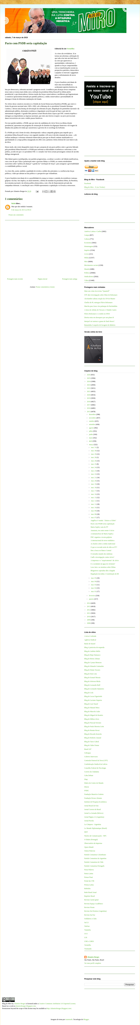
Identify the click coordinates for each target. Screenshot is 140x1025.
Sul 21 (86, 922)
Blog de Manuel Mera (91, 708)
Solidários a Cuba (90, 919)
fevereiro (92, 596)
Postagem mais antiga (69, 279)
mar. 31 (94, 447)
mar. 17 (94, 491)
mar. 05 (94, 578)
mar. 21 (94, 478)
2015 (89, 412)
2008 (89, 623)
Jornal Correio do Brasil (92, 809)
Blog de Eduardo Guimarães (94, 666)
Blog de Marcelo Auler (92, 712)
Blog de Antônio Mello (92, 651)
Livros (86, 254)
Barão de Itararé (89, 644)
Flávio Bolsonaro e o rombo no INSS (97, 314)
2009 (89, 620)
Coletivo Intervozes (91, 757)
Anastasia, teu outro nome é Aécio (102, 530)
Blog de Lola (88, 693)
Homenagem (88, 246)
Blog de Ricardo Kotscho (93, 734)
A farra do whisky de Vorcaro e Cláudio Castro (100, 310)
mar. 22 (94, 474)
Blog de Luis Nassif (91, 704)
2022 (89, 388)
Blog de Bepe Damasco (92, 655)
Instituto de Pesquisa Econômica (95, 802)
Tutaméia (87, 930)
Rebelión (87, 889)
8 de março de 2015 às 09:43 (21, 210)
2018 (89, 402)
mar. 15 (94, 498)
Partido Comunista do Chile (93, 862)
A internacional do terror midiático (102, 540)
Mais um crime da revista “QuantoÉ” (97, 291)
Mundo (86, 269)
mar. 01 (94, 591)
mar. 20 (94, 481)
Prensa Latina (89, 885)
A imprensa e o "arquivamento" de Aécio (105, 560)
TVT (86, 934)
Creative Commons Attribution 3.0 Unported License (57, 1004)
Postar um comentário (16, 215)
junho (91, 434)
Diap (86, 779)
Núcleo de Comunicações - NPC (95, 836)
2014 (89, 603)
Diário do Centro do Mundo (93, 783)
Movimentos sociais (91, 265)
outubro (92, 421)
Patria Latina (88, 874)
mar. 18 (94, 488)
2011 (89, 613)
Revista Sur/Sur (89, 915)
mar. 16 (94, 494)
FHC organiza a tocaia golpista (101, 537)
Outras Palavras (89, 851)
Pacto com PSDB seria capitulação (102, 524)
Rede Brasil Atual (90, 892)
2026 (89, 375)
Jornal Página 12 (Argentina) (94, 817)
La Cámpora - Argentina (92, 824)
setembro (92, 424)
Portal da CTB (89, 881)
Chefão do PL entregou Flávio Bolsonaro (98, 303)
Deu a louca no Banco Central (101, 550)
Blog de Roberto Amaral (92, 738)
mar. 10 (94, 508)
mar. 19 (94, 484)
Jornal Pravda (89, 821)
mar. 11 (94, 504)
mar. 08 (94, 514)
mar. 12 (94, 501)
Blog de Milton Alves (91, 719)
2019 (89, 398)
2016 (89, 408)
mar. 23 (94, 471)
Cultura (86, 239)
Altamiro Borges (93, 957)
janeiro (91, 599)
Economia (87, 243)
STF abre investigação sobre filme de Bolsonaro (100, 295)
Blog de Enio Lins (90, 674)
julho (91, 431)
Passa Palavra (89, 870)
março (91, 445)
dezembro (92, 414)
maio (91, 438)
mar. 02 (94, 588)
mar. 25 (94, 464)
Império (87, 250)
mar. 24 (94, 467)
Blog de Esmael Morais (92, 678)
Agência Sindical (90, 640)
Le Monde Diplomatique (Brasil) (95, 828)
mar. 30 (94, 451)
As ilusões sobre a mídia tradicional (103, 544)
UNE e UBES (89, 941)
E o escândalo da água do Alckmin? (103, 564)
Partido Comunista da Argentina (95, 858)
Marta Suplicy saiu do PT (99, 527)
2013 (89, 606)
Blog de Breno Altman (92, 659)
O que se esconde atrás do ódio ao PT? (104, 547)
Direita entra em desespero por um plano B (99, 317)
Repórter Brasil (89, 896)
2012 (89, 610)
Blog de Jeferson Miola (92, 681)
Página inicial (42, 279)
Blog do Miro (6, 1004)
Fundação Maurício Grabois (94, 794)
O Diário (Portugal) (91, 840)
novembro (92, 418)
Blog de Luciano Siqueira (93, 700)
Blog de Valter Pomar (91, 745)
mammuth (68, 1019)
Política (87, 273)
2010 (89, 617)
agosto (91, 428)
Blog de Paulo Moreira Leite (94, 726)
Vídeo (86, 280)
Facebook (87, 183)
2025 (89, 378)
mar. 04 (94, 581)
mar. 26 (94, 461)
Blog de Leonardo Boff (92, 685)
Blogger (86, 1019)
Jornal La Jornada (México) (93, 813)
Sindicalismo (88, 277)
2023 (89, 385)
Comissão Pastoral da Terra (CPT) (96, 760)
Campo (86, 235)
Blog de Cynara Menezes (93, 663)
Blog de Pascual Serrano (92, 723)
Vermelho (70, 49)
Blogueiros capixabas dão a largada (103, 571)
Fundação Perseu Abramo (93, 798)
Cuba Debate (88, 775)
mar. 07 (94, 517)
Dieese (86, 787)
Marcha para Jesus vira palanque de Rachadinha (100, 306)
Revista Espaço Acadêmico (93, 904)
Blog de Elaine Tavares (92, 670)
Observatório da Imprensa (93, 843)
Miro (86, 262)
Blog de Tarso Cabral (91, 742)
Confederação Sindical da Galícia (95, 764)
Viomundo (88, 949)
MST (86, 832)
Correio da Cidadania (91, 772)
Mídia (86, 258)
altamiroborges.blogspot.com (26, 1006)
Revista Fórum (89, 907)
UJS (85, 937)
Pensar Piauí (88, 877)
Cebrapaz (87, 753)
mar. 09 (94, 511)
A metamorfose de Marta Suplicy (102, 534)
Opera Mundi (88, 847)
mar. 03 (94, 585)
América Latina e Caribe (92, 231)
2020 (89, 395)
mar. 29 (94, 454)
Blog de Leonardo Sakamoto (94, 689)
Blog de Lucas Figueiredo (93, 696)
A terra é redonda (90, 636)
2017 (89, 405)
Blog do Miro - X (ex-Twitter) (94, 187)
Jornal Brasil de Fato (91, 806)
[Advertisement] (42, 248)
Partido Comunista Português (94, 866)
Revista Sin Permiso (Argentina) (95, 911)
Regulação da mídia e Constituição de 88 (105, 574)
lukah (13, 203)
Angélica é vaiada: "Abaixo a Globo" (103, 520)
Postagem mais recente (15, 279)
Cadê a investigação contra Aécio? (102, 557)
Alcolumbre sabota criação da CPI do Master (99, 299)
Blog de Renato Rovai (91, 730)
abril (91, 441)
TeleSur (87, 926)
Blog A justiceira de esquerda (94, 647)
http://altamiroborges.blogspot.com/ (59, 1008)
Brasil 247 (87, 749)
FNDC (86, 791)
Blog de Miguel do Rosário (93, 715)
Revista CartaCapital (91, 900)
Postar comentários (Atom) (45, 287)
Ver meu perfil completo (92, 963)
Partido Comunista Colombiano (95, 855)
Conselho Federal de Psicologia (95, 768)
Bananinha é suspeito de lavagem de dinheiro (99, 325)
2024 (89, 381)
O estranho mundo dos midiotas (101, 554)
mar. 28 (94, 457)
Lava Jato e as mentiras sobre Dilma (103, 567)
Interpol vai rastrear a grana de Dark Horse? (99, 321)
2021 (89, 391)
